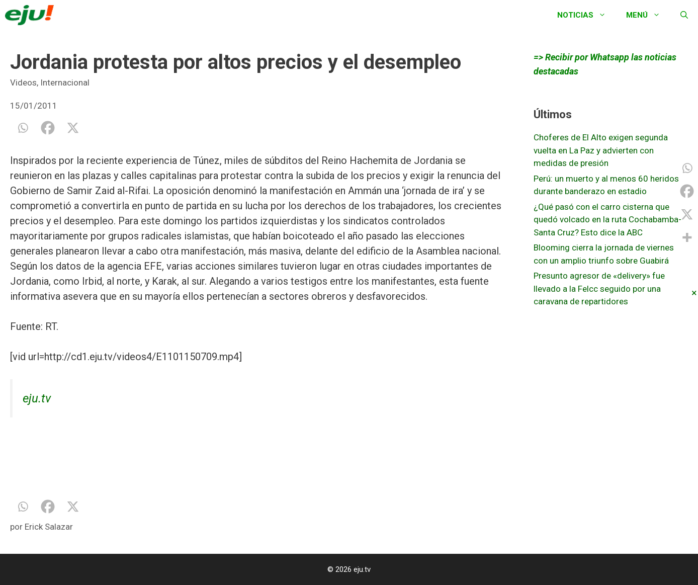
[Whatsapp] (22, 128)
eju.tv (37, 398)
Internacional (65, 82)
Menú (648, 15)
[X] (72, 128)
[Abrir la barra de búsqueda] (684, 15)
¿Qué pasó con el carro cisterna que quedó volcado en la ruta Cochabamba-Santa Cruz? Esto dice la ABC (607, 219)
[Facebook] (47, 128)
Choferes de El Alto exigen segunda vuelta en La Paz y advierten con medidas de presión (601, 150)
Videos (23, 82)
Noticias (586, 15)
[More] (687, 237)
